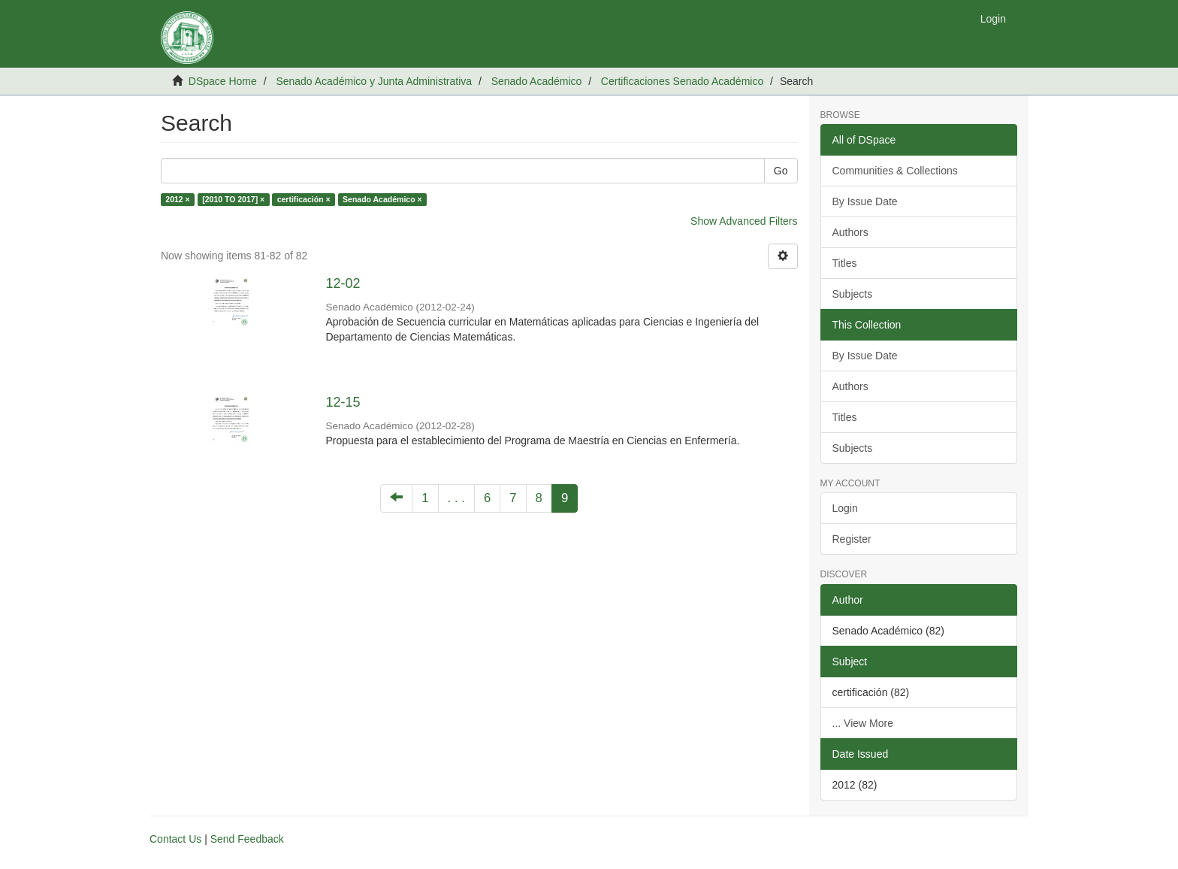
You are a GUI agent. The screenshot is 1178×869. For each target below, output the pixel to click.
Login (845, 508)
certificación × (304, 199)
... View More (862, 723)
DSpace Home (223, 81)
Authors (850, 232)
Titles (844, 263)
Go (781, 171)
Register (851, 539)
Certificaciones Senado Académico (682, 81)
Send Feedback (247, 839)
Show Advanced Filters (743, 221)
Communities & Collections (895, 171)
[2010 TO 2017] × (233, 199)
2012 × (177, 199)
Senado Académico (536, 81)
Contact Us (175, 839)
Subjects (852, 294)
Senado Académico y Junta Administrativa (374, 81)
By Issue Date (865, 201)
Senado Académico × (382, 199)
